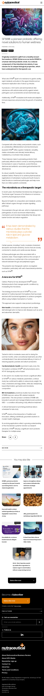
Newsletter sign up (9, 661)
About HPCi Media (8, 658)
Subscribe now (15, 580)
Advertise (5, 667)
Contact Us (6, 664)
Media (18, 494)
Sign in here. (17, 606)
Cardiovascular (16, 466)
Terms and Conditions (10, 670)
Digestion (11, 50)
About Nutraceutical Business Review (16, 655)
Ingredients (4, 50)
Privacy (4, 673)
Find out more (7, 611)
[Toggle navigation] (41, 2)
